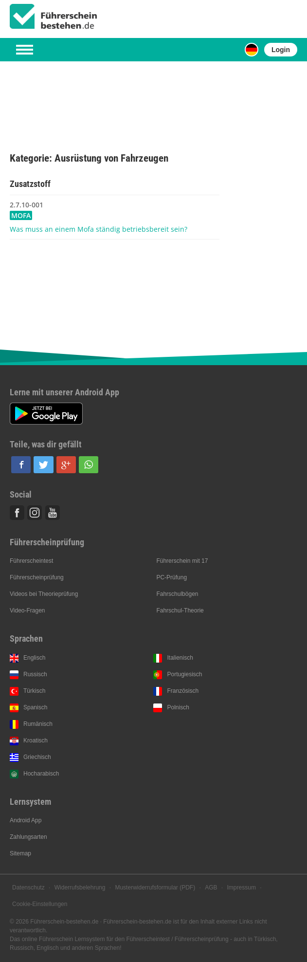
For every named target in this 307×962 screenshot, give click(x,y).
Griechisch (37, 757)
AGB (211, 887)
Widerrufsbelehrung (80, 887)
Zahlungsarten (28, 836)
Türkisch (34, 690)
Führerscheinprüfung (37, 577)
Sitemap (20, 853)
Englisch (34, 657)
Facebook (17, 512)
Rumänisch (38, 724)
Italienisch (180, 657)
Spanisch (35, 707)
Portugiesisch (184, 674)
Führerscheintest (31, 560)
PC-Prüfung (171, 577)
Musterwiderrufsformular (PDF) (155, 887)
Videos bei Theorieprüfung (44, 594)
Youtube (52, 512)
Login (280, 50)
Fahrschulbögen (177, 594)
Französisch (183, 690)
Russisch (35, 674)
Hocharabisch (41, 773)
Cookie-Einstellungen (39, 904)
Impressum (241, 887)
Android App (25, 820)
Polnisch (178, 707)
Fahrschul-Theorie (179, 610)
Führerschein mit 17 (182, 560)
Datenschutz (28, 887)
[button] (21, 464)
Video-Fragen (27, 610)
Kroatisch (35, 740)
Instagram (34, 512)
